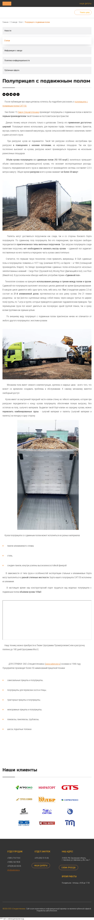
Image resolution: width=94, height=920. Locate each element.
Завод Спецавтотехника (28, 112)
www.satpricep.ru (53, 664)
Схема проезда (68, 867)
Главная (5, 22)
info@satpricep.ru (13, 870)
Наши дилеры (85, 4)
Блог (21, 22)
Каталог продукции (19, 4)
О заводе (14, 22)
